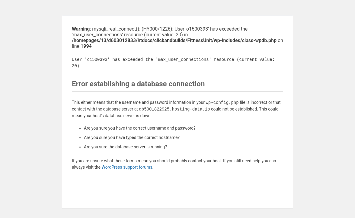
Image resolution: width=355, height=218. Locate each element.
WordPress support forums (126, 167)
